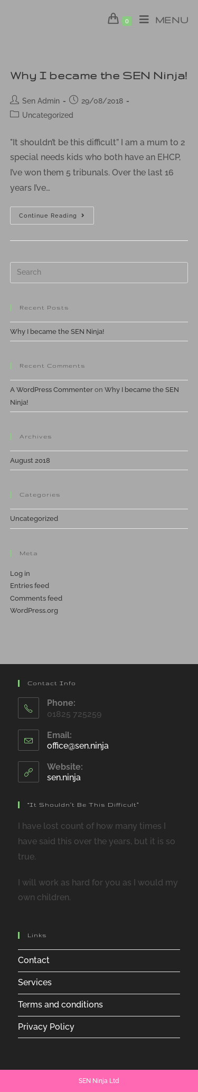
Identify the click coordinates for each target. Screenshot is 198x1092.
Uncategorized (47, 115)
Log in (20, 573)
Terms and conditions (60, 1005)
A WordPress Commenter (51, 390)
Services (35, 982)
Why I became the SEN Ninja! (98, 75)
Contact (34, 960)
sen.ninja (64, 777)
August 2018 (30, 460)
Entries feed (29, 586)
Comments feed (36, 598)
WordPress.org (34, 610)
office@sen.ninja (78, 746)
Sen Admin (41, 101)
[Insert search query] (99, 272)
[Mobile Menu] (159, 20)
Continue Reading (56, 218)
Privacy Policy (46, 1027)
